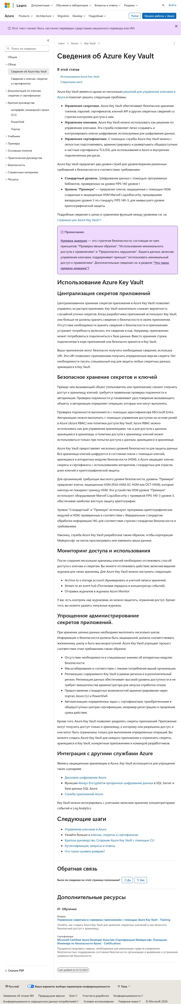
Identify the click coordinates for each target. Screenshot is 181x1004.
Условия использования (99, 1001)
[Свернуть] (48, 40)
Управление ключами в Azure (85, 829)
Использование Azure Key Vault (79, 76)
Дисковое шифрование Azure (85, 777)
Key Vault (90, 43)
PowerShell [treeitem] (17, 122)
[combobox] (27, 48)
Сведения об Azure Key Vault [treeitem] (29, 71)
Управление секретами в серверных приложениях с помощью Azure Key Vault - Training (113, 920)
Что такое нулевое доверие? (85, 851)
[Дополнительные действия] (174, 43)
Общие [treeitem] (12, 57)
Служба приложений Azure (84, 794)
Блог (72, 996)
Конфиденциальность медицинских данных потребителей (39, 1001)
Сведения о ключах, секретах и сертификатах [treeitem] (29, 81)
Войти (172, 5)
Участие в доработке (96, 996)
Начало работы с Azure (159, 16)
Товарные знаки (128, 1001)
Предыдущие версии (51, 996)
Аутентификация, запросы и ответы (90, 846)
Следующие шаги (71, 82)
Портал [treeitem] (15, 129)
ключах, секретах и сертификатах (114, 835)
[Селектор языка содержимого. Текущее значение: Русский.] (12, 986)
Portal (135, 16)
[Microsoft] (7, 5)
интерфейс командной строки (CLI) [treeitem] (30, 112)
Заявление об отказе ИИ (18, 996)
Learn (61, 43)
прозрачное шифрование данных (129, 783)
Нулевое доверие (74, 240)
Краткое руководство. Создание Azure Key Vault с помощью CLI (109, 840)
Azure (74, 43)
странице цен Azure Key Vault (78, 220)
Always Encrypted (90, 783)
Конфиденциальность (127, 996)
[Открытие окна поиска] (163, 5)
